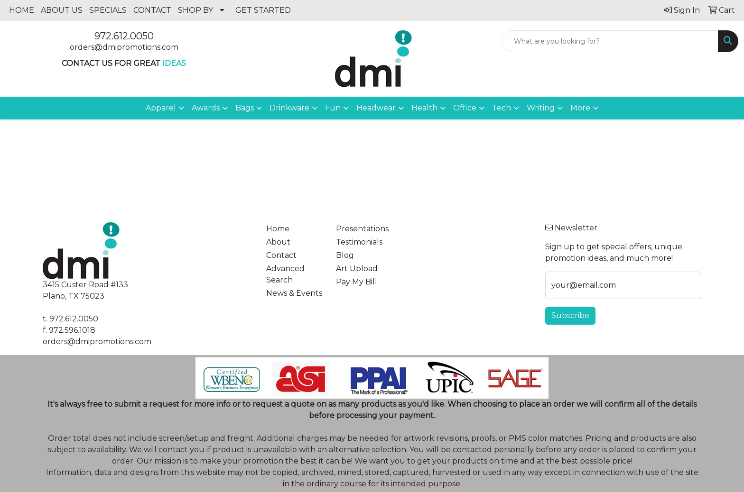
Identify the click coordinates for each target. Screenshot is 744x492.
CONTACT (152, 10)
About (278, 241)
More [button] (580, 107)
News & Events (294, 293)
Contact (281, 255)
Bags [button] (244, 107)
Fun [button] (333, 107)
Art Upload (357, 268)
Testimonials (359, 241)
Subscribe (570, 315)
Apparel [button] (161, 107)
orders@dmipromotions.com (124, 47)
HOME (21, 10)
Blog (345, 255)
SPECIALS (108, 10)
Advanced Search (285, 274)
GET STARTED (263, 10)
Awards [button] (206, 107)
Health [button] (424, 107)
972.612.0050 (124, 36)
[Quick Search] (610, 41)
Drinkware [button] (289, 107)
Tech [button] (501, 107)
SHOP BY (195, 10)
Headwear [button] (376, 107)
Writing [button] (541, 107)
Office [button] (464, 107)
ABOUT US (62, 10)
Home (277, 228)
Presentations (362, 228)
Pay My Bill (356, 281)
